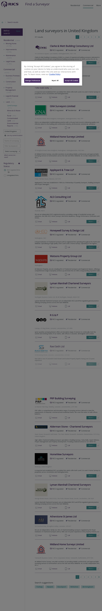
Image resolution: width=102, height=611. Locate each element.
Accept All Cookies (71, 80)
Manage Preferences (32, 80)
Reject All (55, 80)
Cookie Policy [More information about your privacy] (54, 74)
